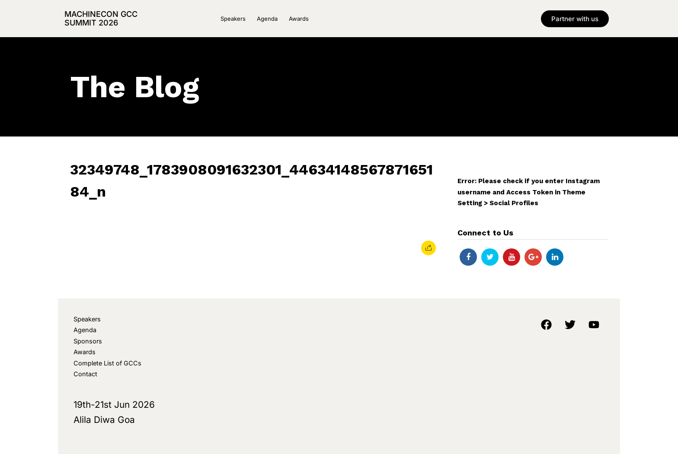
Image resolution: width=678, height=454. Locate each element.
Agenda (267, 18)
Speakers (233, 18)
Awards (299, 18)
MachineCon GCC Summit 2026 (101, 18)
